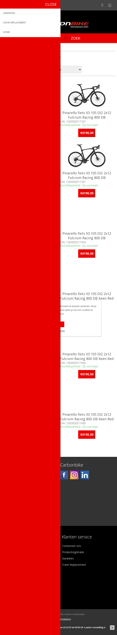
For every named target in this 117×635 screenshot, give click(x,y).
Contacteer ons (71, 546)
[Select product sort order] (66, 69)
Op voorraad (14, 453)
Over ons (11, 546)
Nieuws (111, 5)
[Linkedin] (84, 475)
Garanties (68, 558)
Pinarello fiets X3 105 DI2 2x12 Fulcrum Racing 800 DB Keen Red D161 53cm (30, 359)
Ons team (11, 552)
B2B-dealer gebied (96, 5)
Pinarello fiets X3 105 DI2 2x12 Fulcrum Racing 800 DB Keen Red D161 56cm (87, 359)
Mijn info (10, 583)
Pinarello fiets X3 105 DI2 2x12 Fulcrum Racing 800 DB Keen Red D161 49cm (87, 298)
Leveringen (12, 596)
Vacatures (11, 558)
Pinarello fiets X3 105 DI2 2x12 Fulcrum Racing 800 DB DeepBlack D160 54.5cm (30, 177)
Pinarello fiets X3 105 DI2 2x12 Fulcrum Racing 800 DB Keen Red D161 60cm (87, 419)
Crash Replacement (74, 565)
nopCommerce (64, 619)
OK (58, 324)
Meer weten (58, 330)
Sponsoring (12, 565)
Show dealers (104, 5)
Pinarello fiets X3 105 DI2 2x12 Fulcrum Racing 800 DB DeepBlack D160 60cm (87, 238)
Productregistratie (73, 552)
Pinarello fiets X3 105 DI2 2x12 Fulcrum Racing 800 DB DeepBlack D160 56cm (87, 177)
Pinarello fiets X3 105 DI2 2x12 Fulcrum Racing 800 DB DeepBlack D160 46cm (30, 117)
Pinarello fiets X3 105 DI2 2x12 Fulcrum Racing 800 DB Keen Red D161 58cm (30, 419)
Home (7, 48)
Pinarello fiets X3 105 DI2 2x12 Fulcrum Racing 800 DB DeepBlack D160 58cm (30, 238)
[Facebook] (64, 475)
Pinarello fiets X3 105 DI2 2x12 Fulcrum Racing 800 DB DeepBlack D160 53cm (87, 117)
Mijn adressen (14, 589)
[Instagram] (74, 475)
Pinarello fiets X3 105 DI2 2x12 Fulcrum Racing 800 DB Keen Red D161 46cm (30, 298)
